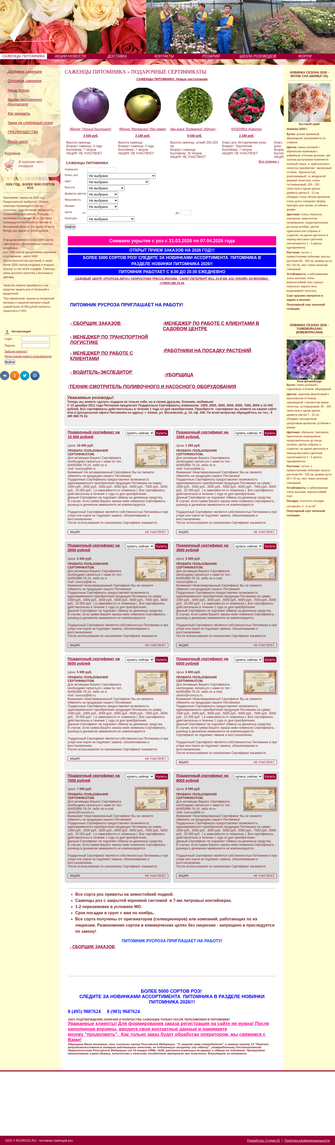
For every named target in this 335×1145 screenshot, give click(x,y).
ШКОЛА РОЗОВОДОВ (258, 56)
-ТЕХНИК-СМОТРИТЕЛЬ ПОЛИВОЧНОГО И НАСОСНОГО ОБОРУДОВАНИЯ (152, 386)
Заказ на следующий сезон (30, 123)
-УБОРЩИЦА (178, 374)
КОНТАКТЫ (164, 56)
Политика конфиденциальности (307, 1140)
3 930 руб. (90, 136)
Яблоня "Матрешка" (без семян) (142, 129)
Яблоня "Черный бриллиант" (90, 129)
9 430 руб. (194, 136)
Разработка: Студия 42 (263, 1140)
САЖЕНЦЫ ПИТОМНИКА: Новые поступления (172, 79)
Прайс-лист (18, 141)
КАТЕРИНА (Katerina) (246, 129)
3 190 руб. (142, 136)
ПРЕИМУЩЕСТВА (23, 132)
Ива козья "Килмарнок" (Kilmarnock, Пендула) (194, 129)
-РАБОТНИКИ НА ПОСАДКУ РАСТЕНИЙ (207, 350)
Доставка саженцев (25, 71)
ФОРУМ (304, 56)
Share (4, 375)
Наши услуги (19, 90)
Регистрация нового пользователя (28, 356)
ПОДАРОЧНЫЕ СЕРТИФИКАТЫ (168, 72)
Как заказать (19, 113)
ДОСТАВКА (117, 56)
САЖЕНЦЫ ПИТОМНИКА (23, 56)
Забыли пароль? (16, 351)
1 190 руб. (246, 136)
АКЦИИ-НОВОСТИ (70, 56)
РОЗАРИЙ (211, 56)
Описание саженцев (24, 81)
